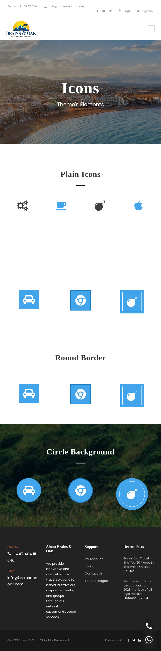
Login (89, 566)
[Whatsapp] (149, 640)
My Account (94, 559)
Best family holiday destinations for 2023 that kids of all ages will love (137, 587)
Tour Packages (96, 581)
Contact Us (94, 573)
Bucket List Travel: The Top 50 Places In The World (138, 562)
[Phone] (149, 626)
